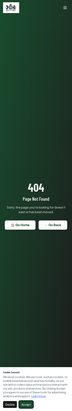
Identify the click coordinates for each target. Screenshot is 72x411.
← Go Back (53, 225)
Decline (10, 404)
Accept (26, 404)
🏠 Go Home (20, 225)
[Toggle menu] (65, 8)
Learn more (38, 396)
